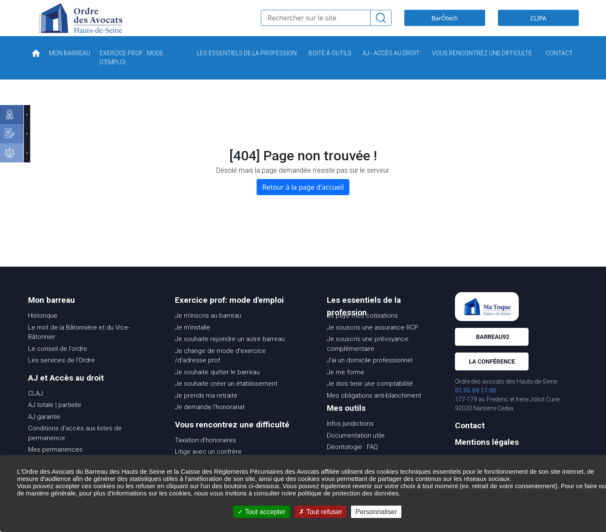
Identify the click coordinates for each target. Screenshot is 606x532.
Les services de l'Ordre (61, 373)
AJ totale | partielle (54, 417)
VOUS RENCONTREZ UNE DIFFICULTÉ (482, 66)
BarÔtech (445, 24)
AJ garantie (44, 429)
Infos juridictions (350, 436)
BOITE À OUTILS (330, 66)
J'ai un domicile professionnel (369, 373)
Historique (42, 328)
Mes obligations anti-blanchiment (374, 408)
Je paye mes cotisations (362, 328)
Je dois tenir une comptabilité (370, 396)
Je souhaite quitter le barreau (217, 385)
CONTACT (559, 66)
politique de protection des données (348, 493)
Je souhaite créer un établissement (226, 396)
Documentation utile (356, 448)
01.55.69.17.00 (475, 403)
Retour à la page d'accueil (303, 200)
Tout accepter (261, 511)
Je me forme (345, 385)
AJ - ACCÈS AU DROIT (391, 66)
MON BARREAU (69, 66)
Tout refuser (320, 511)
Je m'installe (192, 340)
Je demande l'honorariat (210, 420)
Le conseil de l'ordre (57, 361)
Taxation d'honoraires (205, 453)
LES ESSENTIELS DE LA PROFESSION (247, 66)
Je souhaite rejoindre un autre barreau (230, 352)
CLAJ (35, 406)
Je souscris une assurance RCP (372, 340)
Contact (470, 438)
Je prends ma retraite (206, 408)
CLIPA (538, 24)
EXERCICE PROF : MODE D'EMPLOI (131, 70)
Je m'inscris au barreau (208, 328)
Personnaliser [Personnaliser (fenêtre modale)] (376, 511)
